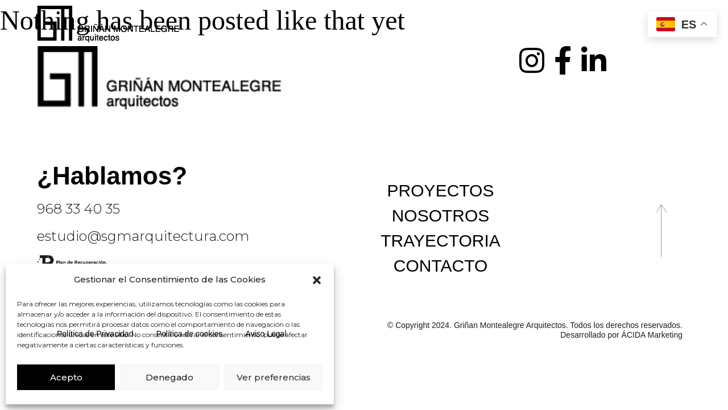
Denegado (169, 377)
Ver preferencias (274, 377)
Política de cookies (189, 333)
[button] (316, 280)
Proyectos (440, 190)
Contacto (441, 265)
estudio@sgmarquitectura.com (143, 236)
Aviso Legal (265, 333)
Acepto (66, 377)
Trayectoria (440, 240)
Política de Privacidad (95, 333)
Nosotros (441, 215)
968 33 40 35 (78, 208)
